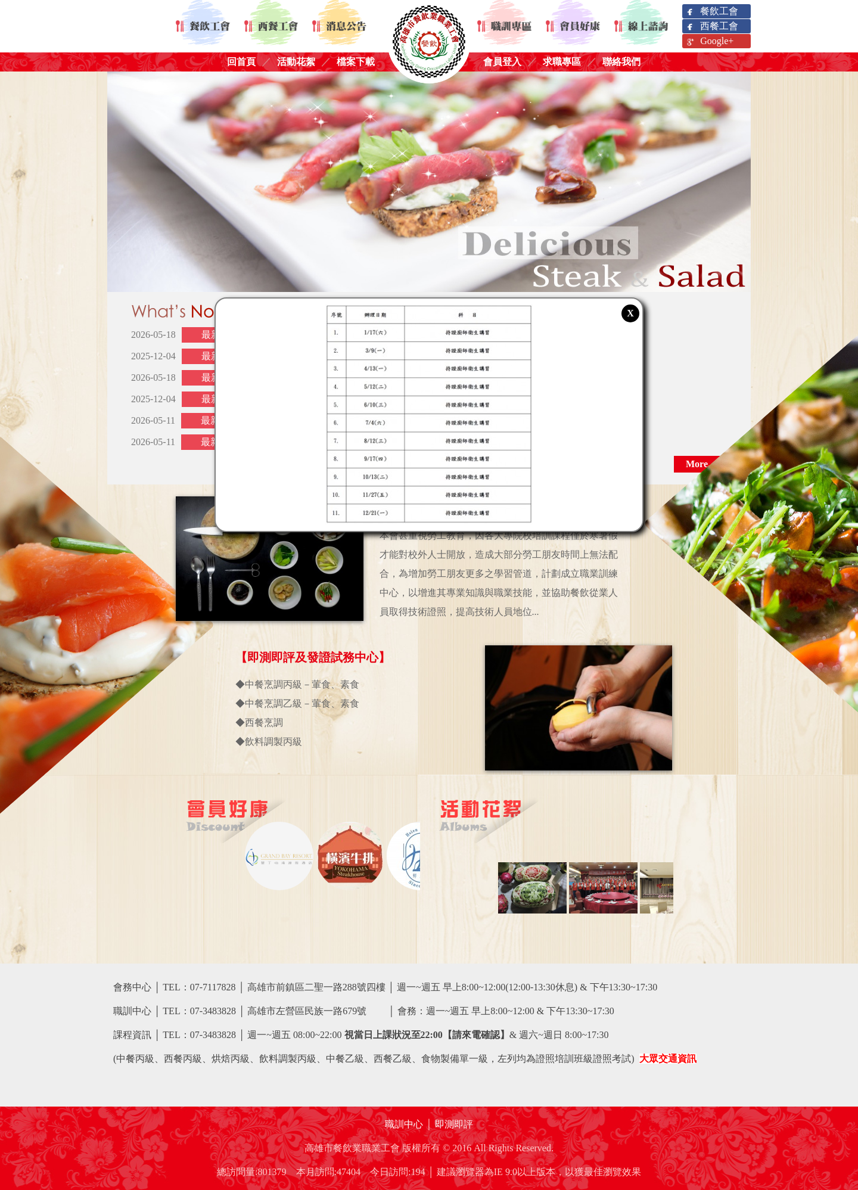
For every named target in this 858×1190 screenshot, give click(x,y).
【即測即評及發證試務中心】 (312, 657)
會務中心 (132, 987)
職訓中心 (404, 1124)
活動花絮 (296, 62)
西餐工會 (711, 26)
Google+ (709, 41)
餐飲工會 (711, 11)
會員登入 (502, 62)
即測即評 (454, 1124)
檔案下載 (356, 62)
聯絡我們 (621, 62)
